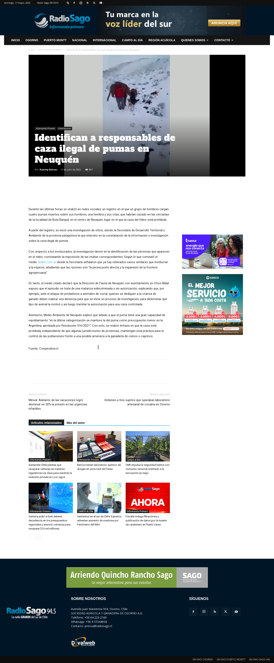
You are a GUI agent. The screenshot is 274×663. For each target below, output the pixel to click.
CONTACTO (223, 40)
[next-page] (37, 536)
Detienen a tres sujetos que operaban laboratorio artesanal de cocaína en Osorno (137, 402)
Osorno (32, 40)
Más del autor (76, 422)
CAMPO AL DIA (85, 511)
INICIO (15, 40)
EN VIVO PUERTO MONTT (231, 659)
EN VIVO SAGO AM (259, 659)
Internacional (105, 40)
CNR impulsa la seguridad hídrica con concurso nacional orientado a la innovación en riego (147, 469)
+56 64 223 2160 (95, 617)
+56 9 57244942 (96, 622)
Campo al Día (132, 40)
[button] (68, 2)
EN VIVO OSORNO (203, 659)
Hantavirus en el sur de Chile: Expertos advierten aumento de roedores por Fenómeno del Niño (99, 520)
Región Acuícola (161, 40)
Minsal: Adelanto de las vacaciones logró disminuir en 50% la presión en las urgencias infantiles (58, 404)
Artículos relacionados (46, 422)
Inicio (32, 50)
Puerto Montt (55, 40)
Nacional (79, 40)
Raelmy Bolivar (48, 169)
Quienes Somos (194, 40)
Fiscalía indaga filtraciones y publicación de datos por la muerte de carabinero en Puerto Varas (146, 520)
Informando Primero (50, 50)
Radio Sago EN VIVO (47, 2)
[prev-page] (31, 536)
